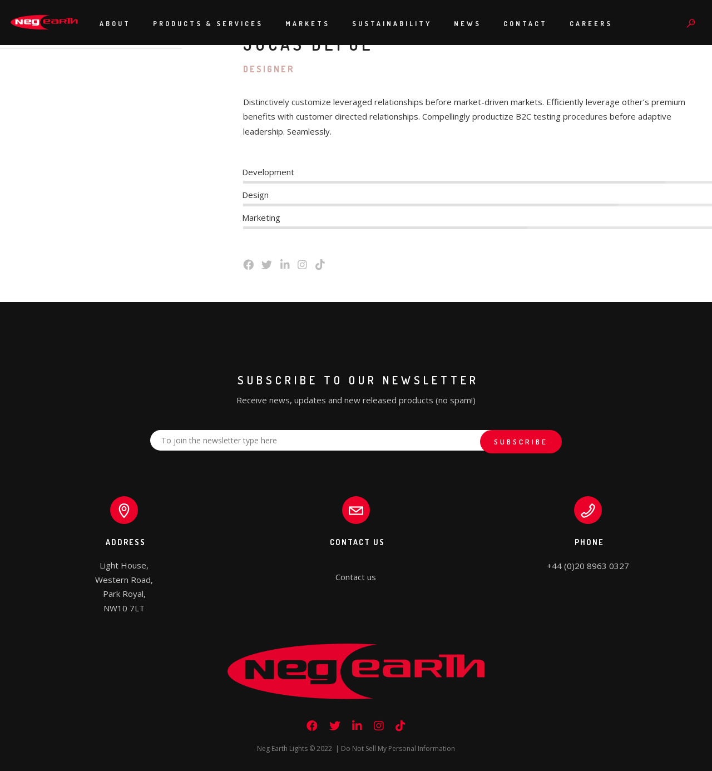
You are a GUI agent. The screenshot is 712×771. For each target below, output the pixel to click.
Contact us (355, 576)
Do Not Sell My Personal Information (398, 748)
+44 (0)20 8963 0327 (588, 565)
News (467, 23)
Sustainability (392, 23)
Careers (591, 23)
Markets (307, 23)
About (115, 23)
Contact (525, 23)
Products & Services (208, 23)
